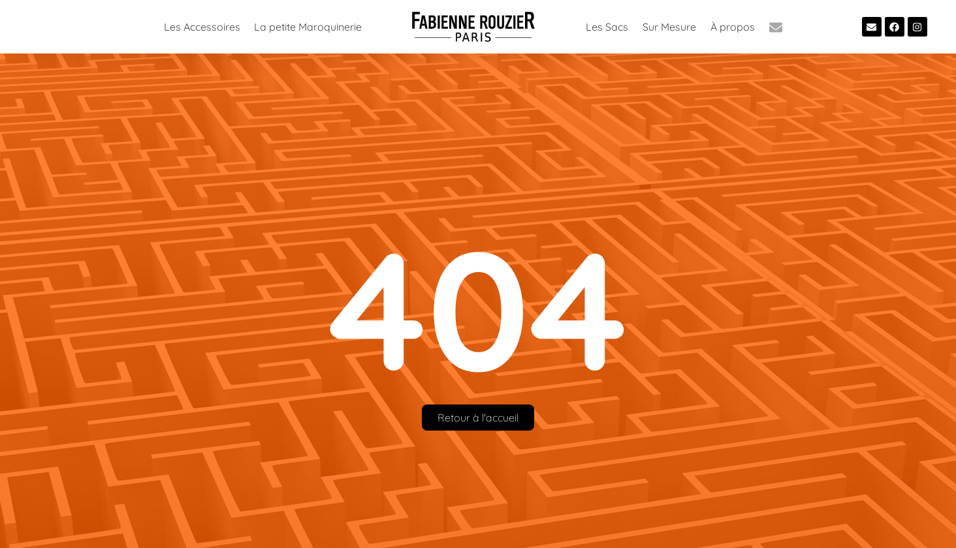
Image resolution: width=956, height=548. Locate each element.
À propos (732, 26)
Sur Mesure (669, 26)
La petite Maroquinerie (308, 26)
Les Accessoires (202, 26)
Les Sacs (607, 26)
